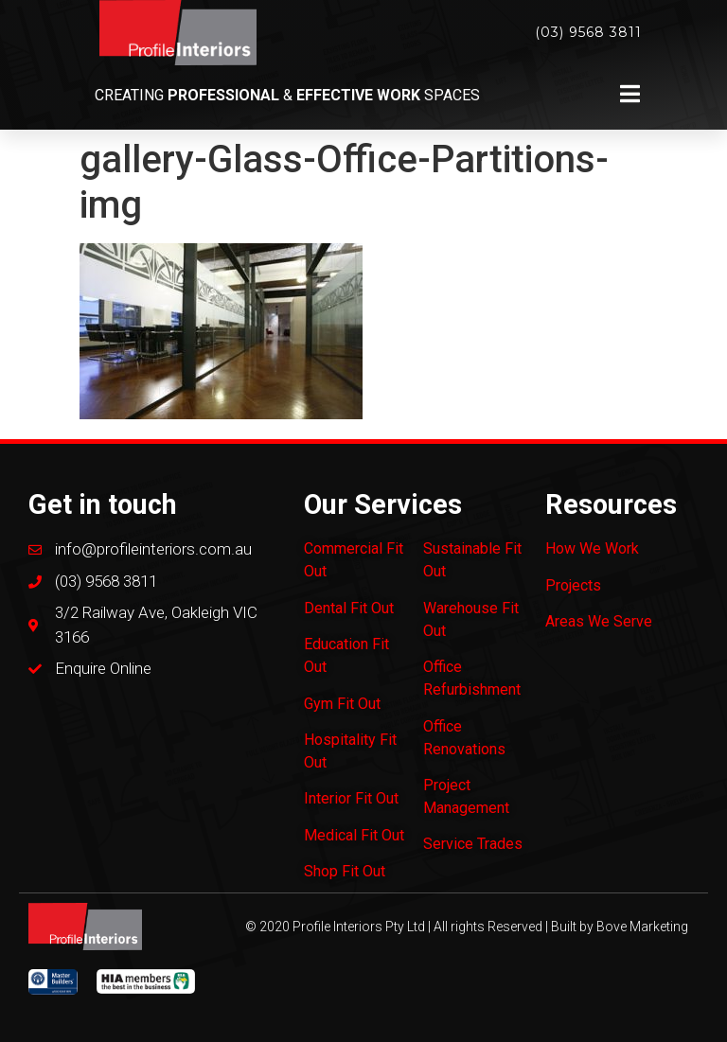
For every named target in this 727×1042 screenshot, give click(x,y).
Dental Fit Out (349, 608)
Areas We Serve (598, 621)
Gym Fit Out (342, 704)
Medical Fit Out (354, 835)
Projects (573, 585)
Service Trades (473, 844)
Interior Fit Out (351, 798)
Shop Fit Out (344, 871)
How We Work (592, 548)
